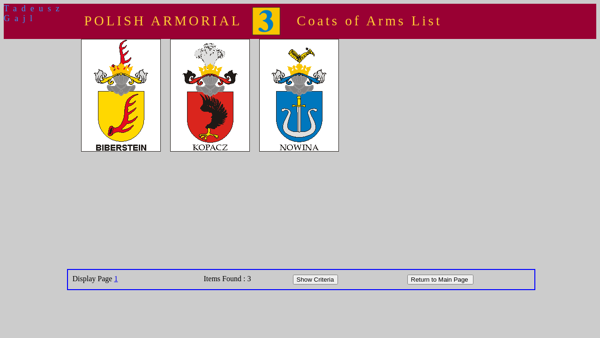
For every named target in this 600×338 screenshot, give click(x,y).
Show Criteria (315, 279)
